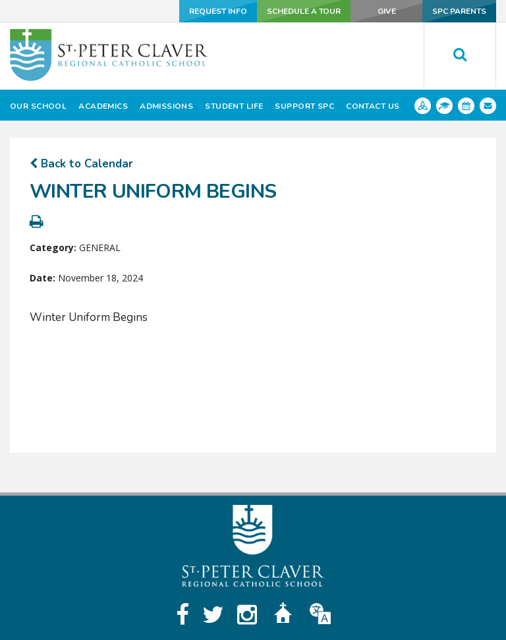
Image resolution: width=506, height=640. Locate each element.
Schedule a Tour (303, 11)
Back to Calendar (81, 163)
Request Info (217, 11)
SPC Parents (459, 11)
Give (386, 11)
